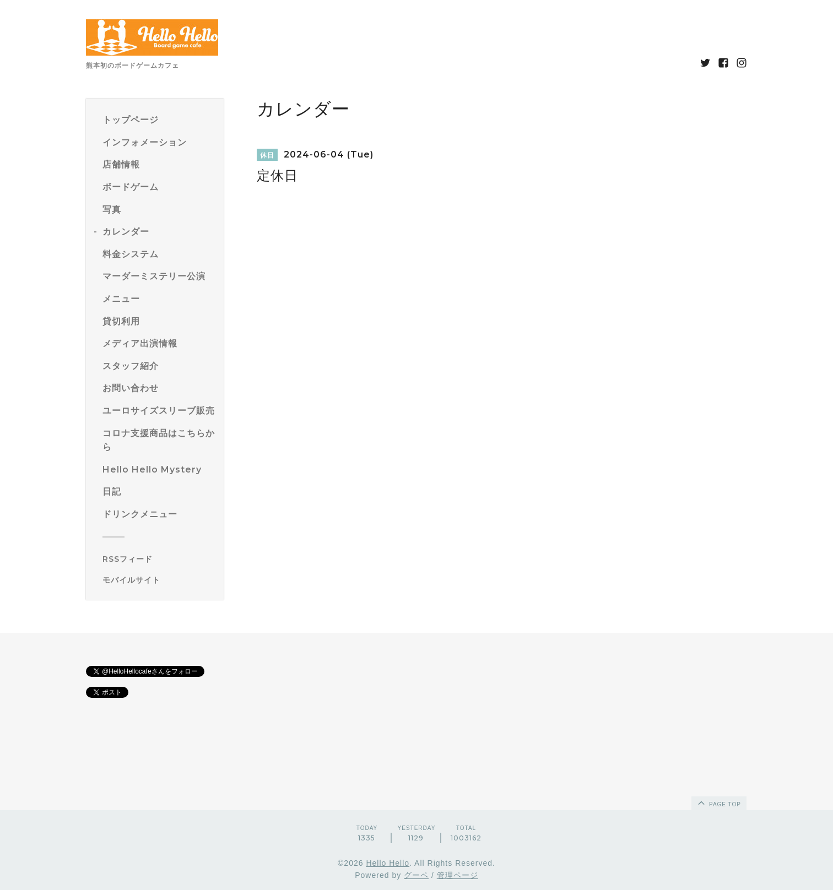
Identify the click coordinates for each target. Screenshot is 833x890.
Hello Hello (387, 863)
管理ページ (457, 875)
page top (718, 802)
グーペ (416, 875)
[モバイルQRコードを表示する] (158, 580)
